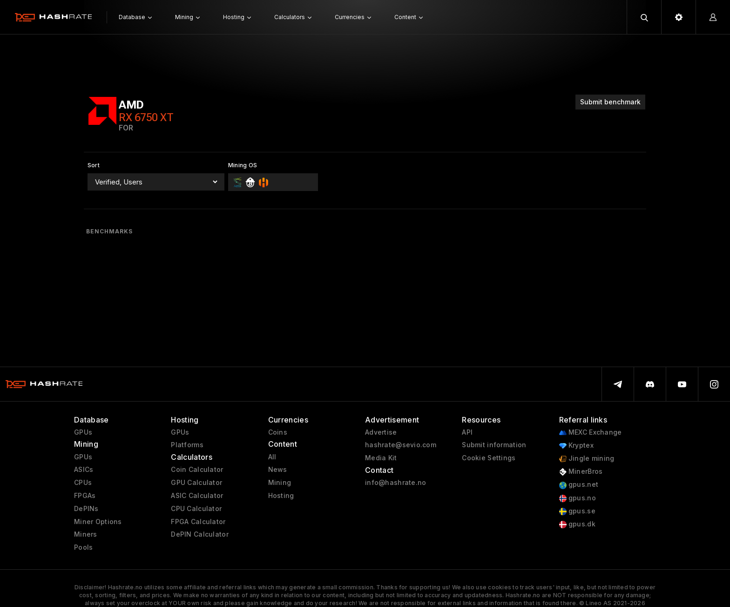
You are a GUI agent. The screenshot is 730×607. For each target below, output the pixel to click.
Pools (83, 547)
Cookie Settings (488, 458)
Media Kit (381, 458)
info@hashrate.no (395, 482)
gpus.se (577, 511)
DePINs (86, 508)
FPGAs (84, 495)
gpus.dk (577, 524)
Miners (85, 534)
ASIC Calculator (197, 495)
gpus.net (579, 485)
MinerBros (581, 472)
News (277, 469)
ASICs (83, 469)
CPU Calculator (196, 508)
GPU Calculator (196, 482)
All (272, 457)
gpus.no (577, 498)
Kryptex (576, 446)
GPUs (83, 432)
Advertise (381, 432)
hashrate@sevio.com (400, 445)
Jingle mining (587, 459)
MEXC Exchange (590, 432)
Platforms (187, 445)
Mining (279, 482)
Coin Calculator (197, 469)
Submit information (494, 445)
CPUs (83, 482)
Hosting (281, 495)
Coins (277, 432)
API (467, 432)
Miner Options (98, 521)
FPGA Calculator (198, 521)
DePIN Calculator (199, 534)
